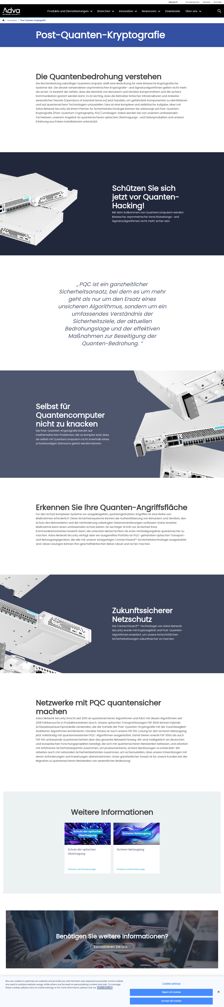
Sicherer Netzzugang (130, 849)
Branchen (103, 11)
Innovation (126, 11)
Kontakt (217, 2)
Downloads (172, 11)
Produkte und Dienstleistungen (68, 11)
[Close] (218, 993)
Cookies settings (171, 985)
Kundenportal (192, 2)
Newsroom (149, 11)
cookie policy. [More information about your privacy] (105, 989)
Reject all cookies (171, 994)
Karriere (206, 2)
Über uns (191, 11)
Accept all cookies (171, 1002)
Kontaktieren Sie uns (112, 947)
